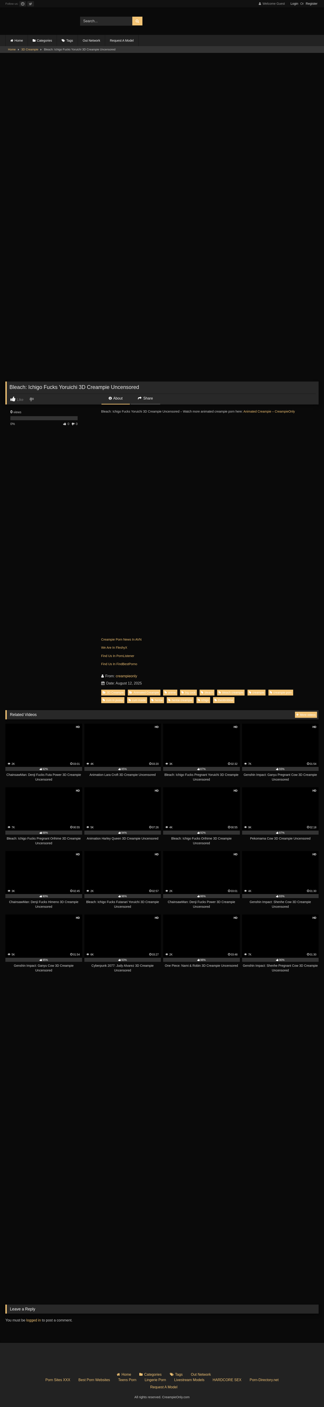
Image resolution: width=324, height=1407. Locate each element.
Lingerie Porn (155, 1380)
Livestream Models (189, 1380)
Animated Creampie (144, 692)
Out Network (91, 40)
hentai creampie (180, 700)
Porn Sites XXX (57, 1380)
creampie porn (281, 692)
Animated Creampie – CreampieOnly (269, 411)
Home (19, 40)
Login (294, 3)
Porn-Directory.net (264, 1380)
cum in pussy (113, 700)
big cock (188, 692)
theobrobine (223, 700)
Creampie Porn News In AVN (121, 639)
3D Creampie (29, 49)
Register (311, 3)
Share (145, 398)
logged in (33, 1320)
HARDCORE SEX (227, 1380)
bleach (207, 692)
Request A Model (122, 40)
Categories (44, 40)
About (116, 398)
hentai (157, 700)
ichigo (203, 700)
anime (170, 692)
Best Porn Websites (94, 1380)
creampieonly (126, 676)
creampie (256, 692)
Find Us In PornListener (117, 656)
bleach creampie (230, 692)
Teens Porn (127, 1380)
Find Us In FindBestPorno (119, 664)
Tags (69, 40)
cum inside (137, 700)
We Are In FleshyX (114, 647)
